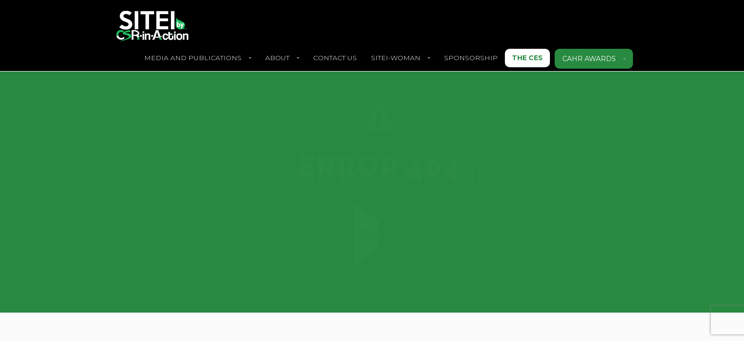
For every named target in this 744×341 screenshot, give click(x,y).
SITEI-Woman (395, 58)
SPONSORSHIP (471, 58)
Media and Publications (193, 58)
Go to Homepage (367, 234)
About (277, 58)
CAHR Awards (589, 58)
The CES (527, 58)
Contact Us (335, 58)
